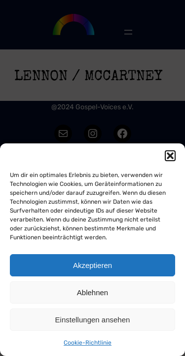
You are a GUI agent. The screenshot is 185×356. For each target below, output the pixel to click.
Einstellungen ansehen (92, 319)
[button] (170, 156)
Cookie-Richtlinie (87, 342)
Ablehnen (92, 292)
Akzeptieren (92, 265)
